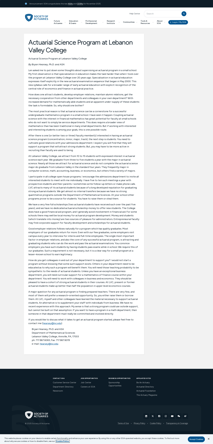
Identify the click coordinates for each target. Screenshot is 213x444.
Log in (178, 22)
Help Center (134, 14)
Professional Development (94, 22)
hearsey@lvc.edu (52, 323)
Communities (130, 22)
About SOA (161, 22)
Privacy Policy (139, 423)
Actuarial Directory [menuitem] (145, 387)
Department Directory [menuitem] (63, 387)
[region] (106, 439)
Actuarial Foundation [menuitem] (146, 391)
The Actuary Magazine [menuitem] (146, 395)
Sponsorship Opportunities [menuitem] (115, 384)
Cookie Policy (155, 423)
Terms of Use (123, 423)
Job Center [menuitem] (86, 382)
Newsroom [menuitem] (58, 391)
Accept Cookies (196, 439)
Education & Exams (75, 22)
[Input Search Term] (163, 13)
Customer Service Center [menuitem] (64, 382)
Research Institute (113, 22)
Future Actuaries (60, 22)
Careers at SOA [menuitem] (88, 387)
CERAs (80, 4)
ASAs (70, 4)
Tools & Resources (147, 22)
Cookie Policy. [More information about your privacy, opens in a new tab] (62, 441)
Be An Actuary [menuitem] (143, 382)
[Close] (209, 439)
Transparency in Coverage (177, 423)
